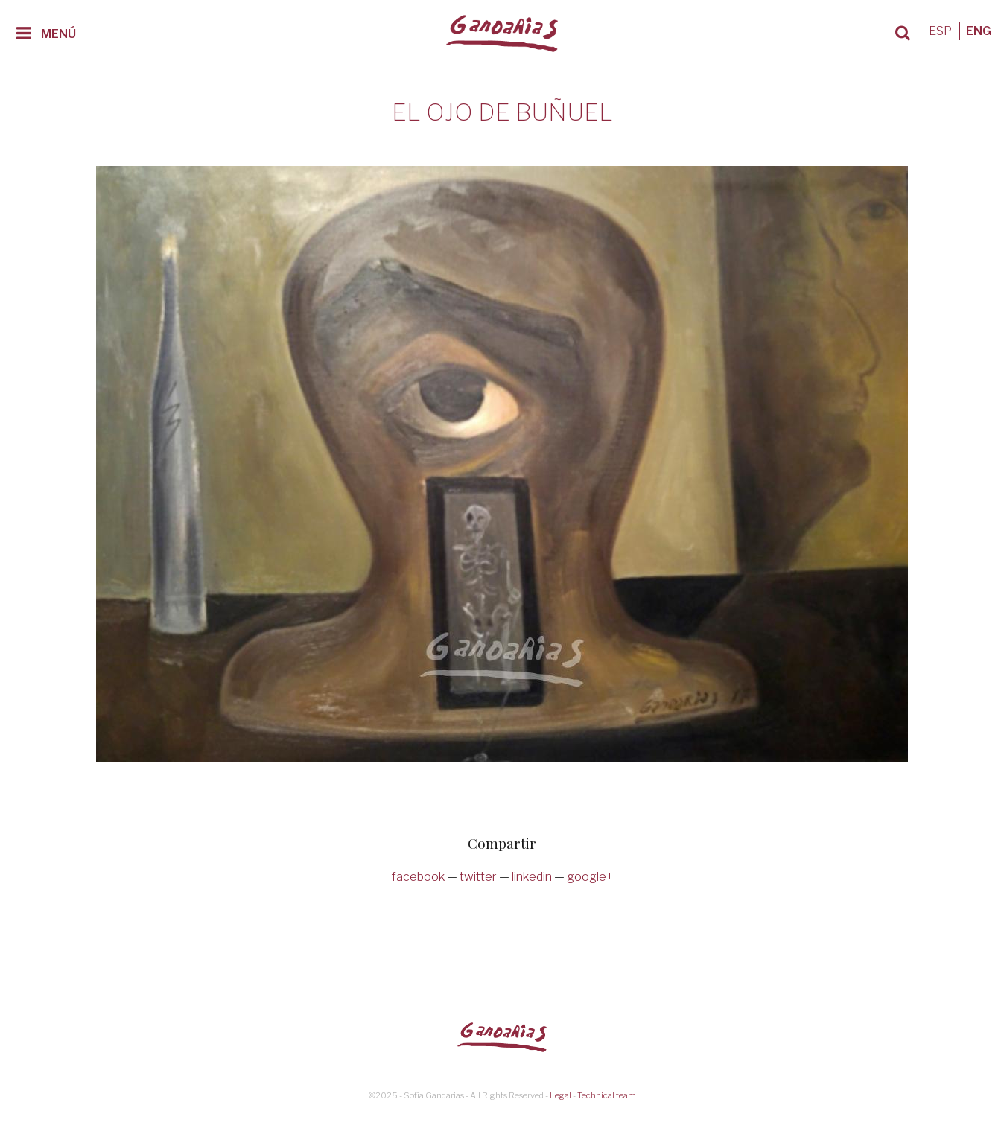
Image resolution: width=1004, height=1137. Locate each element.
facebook (418, 877)
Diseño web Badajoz (502, 1108)
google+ (590, 877)
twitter (478, 877)
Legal (560, 1095)
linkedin (532, 877)
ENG (978, 31)
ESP (940, 31)
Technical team (606, 1095)
